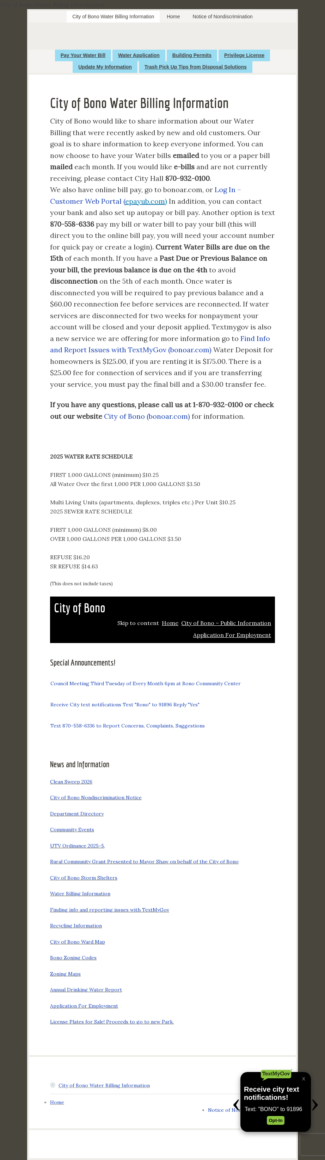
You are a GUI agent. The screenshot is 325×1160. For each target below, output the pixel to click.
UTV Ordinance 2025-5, (77, 846)
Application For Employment (84, 1006)
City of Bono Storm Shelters (83, 878)
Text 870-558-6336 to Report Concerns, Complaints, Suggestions (127, 726)
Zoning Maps (65, 974)
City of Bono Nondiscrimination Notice (96, 797)
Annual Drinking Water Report (86, 989)
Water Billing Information (80, 893)
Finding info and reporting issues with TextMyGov (109, 910)
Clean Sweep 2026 (71, 781)
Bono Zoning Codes (73, 957)
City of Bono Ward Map (77, 942)
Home (57, 1102)
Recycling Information (76, 925)
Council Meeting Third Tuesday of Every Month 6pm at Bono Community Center (145, 683)
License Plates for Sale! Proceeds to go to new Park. (112, 1022)
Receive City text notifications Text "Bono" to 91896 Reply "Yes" (125, 704)
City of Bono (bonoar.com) (147, 416)
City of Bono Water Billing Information (104, 1085)
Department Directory (77, 814)
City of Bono (79, 607)
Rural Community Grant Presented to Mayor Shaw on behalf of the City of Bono (144, 861)
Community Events (72, 829)
